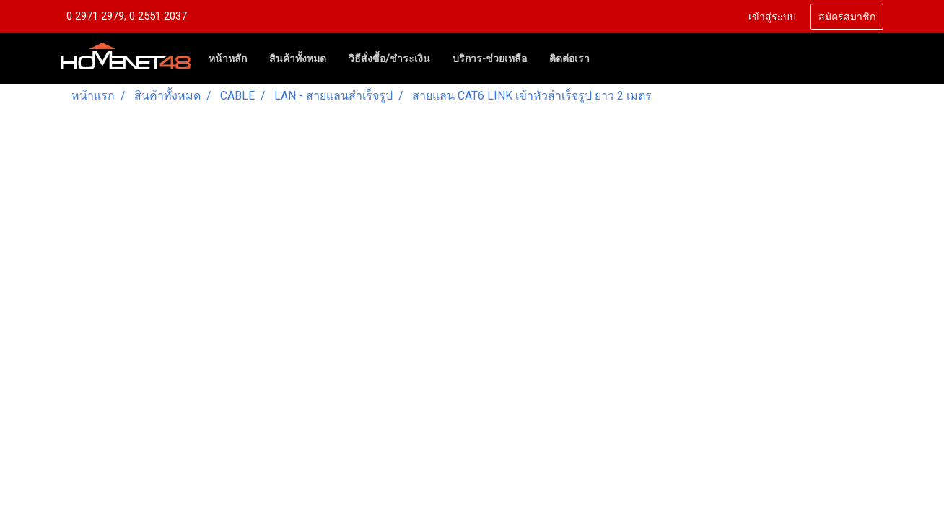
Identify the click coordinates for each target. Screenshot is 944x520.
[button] (613, 58)
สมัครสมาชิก (846, 17)
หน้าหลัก (228, 58)
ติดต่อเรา (569, 58)
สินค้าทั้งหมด (297, 58)
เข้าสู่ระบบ (772, 17)
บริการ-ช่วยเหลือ (490, 58)
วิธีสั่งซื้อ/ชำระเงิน (389, 58)
